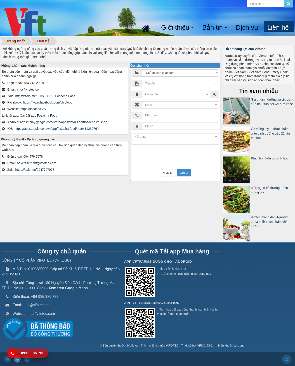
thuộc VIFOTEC (168, 345)
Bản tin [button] (215, 28)
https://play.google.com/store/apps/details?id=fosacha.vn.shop (63, 122)
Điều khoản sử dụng (231, 345)
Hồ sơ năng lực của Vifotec (245, 49)
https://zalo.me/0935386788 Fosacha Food (45, 96)
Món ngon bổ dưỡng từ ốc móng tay (269, 190)
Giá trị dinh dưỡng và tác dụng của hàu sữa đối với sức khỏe (272, 102)
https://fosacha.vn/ (33, 109)
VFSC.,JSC (204, 345)
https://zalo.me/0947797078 (34, 169)
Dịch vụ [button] (247, 27)
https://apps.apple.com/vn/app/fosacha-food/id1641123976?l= (57, 128)
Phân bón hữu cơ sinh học (269, 158)
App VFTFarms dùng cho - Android (158, 261)
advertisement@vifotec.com (36, 163)
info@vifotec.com (29, 89)
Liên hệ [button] (278, 27)
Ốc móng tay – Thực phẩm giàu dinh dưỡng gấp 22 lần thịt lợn (270, 133)
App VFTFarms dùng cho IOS (151, 303)
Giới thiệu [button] (177, 28)
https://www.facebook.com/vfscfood (48, 102)
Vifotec (134, 345)
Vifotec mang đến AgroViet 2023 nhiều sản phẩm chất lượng (269, 221)
